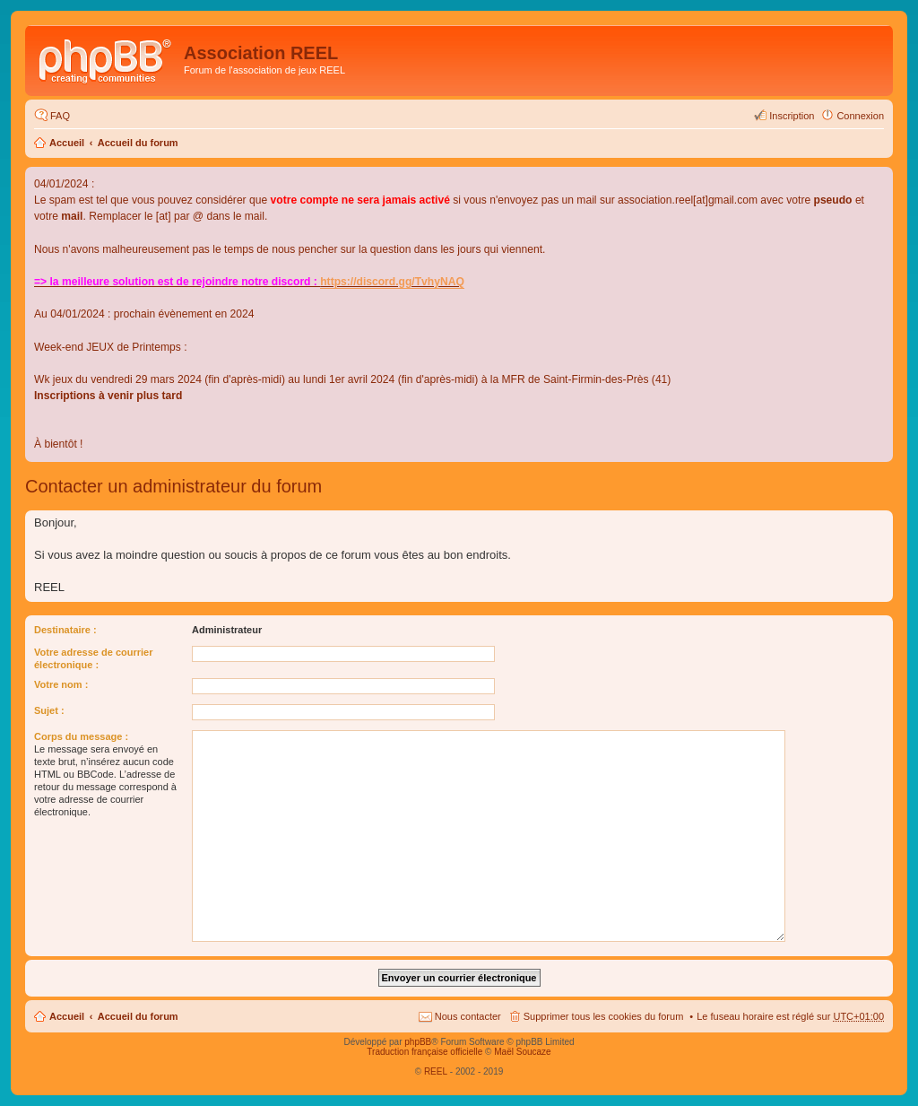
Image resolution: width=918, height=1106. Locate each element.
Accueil (66, 142)
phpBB (417, 1042)
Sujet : (49, 710)
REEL (435, 1071)
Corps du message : (81, 736)
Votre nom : (61, 684)
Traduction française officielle (424, 1052)
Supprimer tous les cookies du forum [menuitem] (604, 1016)
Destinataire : (65, 629)
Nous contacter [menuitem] (468, 1016)
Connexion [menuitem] (860, 115)
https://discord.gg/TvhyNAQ (392, 281)
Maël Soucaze (522, 1052)
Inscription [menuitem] (791, 115)
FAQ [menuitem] (60, 115)
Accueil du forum (138, 142)
